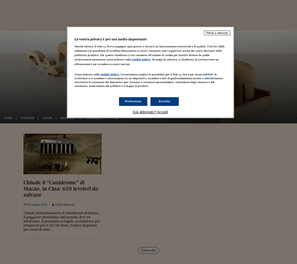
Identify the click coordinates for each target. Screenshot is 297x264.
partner (208, 74)
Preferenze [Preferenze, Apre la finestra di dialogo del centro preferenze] (133, 101)
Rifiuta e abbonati (217, 32)
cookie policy (141, 59)
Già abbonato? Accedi (150, 112)
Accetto (165, 101)
